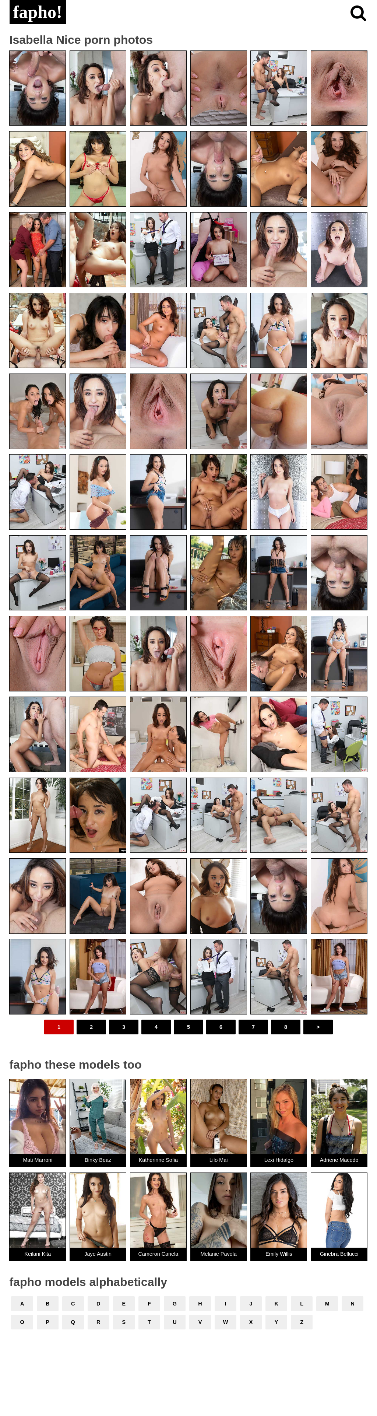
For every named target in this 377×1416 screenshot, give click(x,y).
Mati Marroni (37, 1160)
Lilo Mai (218, 1160)
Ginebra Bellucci (339, 1254)
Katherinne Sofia (158, 1160)
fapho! (37, 12)
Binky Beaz (98, 1160)
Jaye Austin (98, 1254)
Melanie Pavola (218, 1254)
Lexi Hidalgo (278, 1160)
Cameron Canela (158, 1254)
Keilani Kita (37, 1254)
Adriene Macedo (339, 1160)
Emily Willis (278, 1254)
